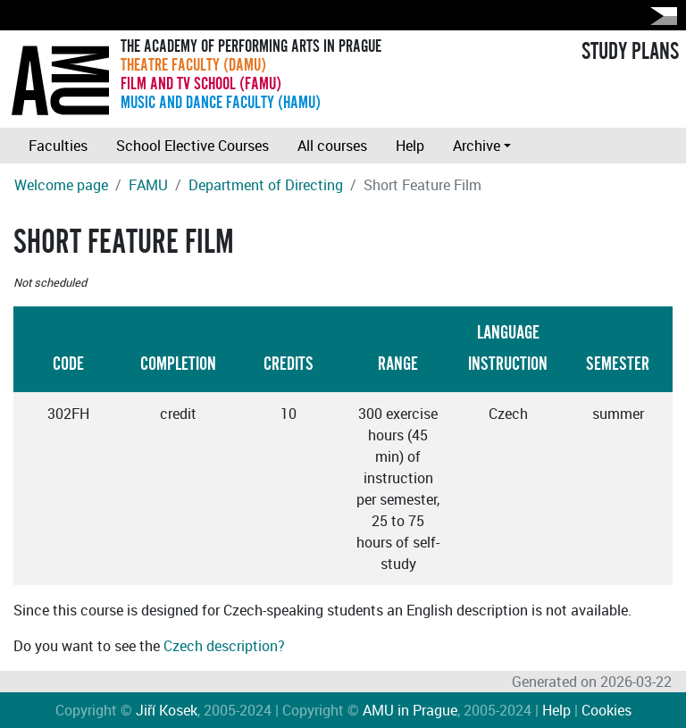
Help (410, 145)
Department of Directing (265, 185)
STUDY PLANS (630, 51)
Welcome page (61, 185)
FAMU (148, 185)
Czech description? (224, 646)
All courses (332, 145)
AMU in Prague (410, 710)
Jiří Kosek (166, 710)
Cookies (606, 710)
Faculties (58, 145)
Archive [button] (476, 145)
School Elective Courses (192, 145)
